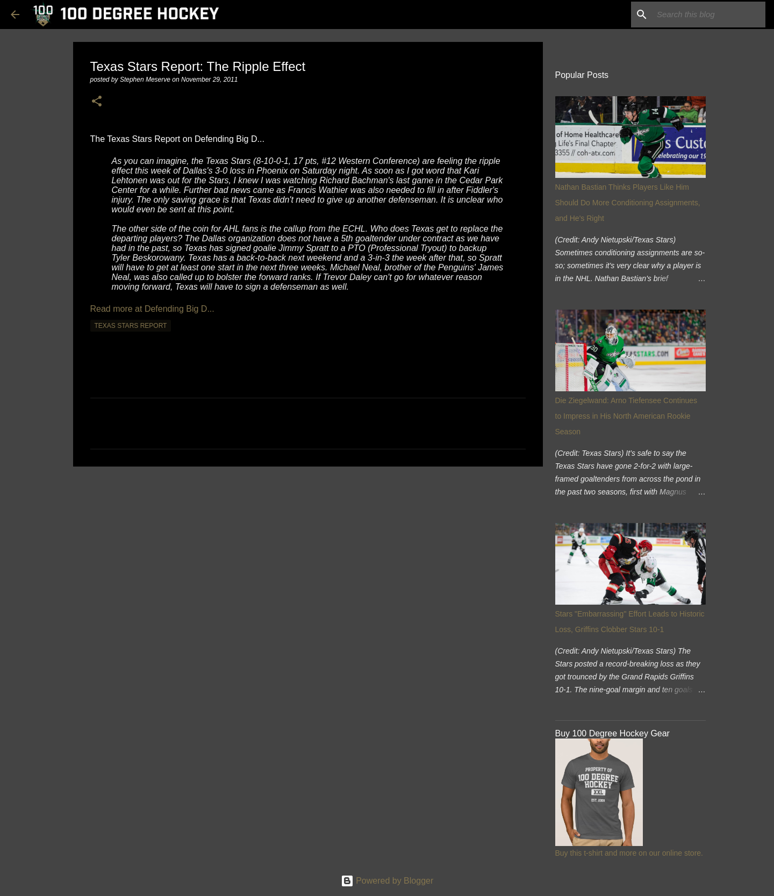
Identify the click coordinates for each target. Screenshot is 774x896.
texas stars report (131, 325)
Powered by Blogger (387, 880)
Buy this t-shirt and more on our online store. (629, 853)
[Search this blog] (709, 14)
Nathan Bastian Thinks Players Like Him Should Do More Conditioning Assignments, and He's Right (627, 203)
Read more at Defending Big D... (152, 308)
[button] (96, 102)
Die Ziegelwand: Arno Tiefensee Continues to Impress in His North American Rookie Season (626, 416)
